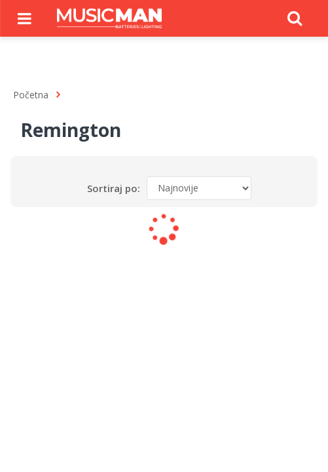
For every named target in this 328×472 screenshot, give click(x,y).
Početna (30, 94)
